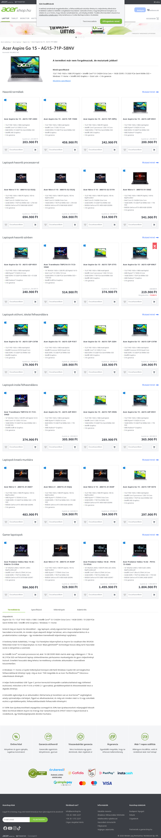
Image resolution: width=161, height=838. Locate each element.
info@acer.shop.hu (73, 811)
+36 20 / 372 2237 (73, 818)
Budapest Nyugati (136, 811)
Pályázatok (102, 826)
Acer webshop (6, 42)
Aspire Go (27, 42)
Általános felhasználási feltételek (111, 815)
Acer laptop (17, 42)
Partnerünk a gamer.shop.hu (140, 829)
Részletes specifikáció (62, 81)
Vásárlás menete (104, 811)
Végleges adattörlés (106, 829)
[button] (76, 37)
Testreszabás (85, 21)
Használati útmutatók (107, 822)
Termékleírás (14, 609)
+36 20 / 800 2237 (73, 815)
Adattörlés (82, 609)
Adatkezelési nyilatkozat (107, 818)
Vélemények (59, 609)
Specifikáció (36, 609)
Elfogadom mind (109, 21)
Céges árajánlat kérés (75, 822)
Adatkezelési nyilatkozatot (48, 15)
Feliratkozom (39, 820)
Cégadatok (133, 818)
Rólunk (132, 815)
